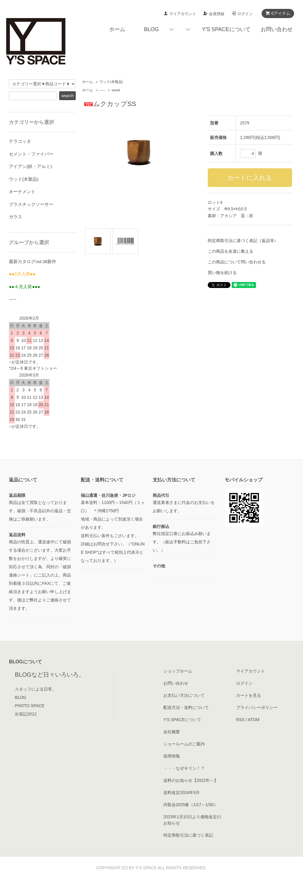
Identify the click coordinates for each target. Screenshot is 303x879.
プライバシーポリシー (257, 707)
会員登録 (216, 14)
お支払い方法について (184, 695)
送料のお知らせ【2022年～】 (190, 780)
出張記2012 (25, 714)
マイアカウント (182, 14)
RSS (240, 719)
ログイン (245, 14)
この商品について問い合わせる (237, 262)
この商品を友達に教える (230, 251)
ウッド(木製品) (111, 82)
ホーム (117, 29)
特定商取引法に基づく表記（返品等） (243, 240)
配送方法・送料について (186, 707)
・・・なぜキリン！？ (184, 768)
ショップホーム (177, 671)
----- (102, 90)
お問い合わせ (277, 29)
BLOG (151, 29)
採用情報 (171, 756)
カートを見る (248, 695)
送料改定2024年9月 (181, 792)
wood (116, 90)
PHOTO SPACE (29, 705)
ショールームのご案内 (184, 744)
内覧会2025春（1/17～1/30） (190, 804)
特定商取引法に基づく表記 (188, 835)
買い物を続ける (222, 272)
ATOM (253, 719)
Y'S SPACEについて (226, 29)
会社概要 (171, 731)
